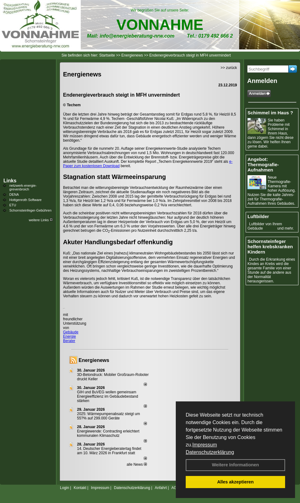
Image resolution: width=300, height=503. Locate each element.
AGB (175, 488)
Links (9, 180)
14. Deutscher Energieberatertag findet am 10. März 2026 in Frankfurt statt (109, 450)
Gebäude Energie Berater (70, 336)
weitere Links (41, 220)
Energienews (94, 360)
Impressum (204, 444)
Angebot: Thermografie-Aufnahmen (263, 164)
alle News (137, 464)
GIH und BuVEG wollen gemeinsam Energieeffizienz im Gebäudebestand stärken (107, 396)
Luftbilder (258, 216)
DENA (14, 194)
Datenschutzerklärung (210, 452)
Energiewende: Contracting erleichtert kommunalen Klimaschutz (108, 433)
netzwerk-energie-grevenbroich (23, 187)
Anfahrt (161, 488)
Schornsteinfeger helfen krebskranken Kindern (270, 246)
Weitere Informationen (235, 464)
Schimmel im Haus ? (270, 112)
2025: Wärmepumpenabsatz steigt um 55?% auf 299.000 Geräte (108, 416)
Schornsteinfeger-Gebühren (30, 210)
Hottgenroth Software (25, 200)
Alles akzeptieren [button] (235, 481)
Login (64, 488)
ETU (12, 205)
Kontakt (80, 488)
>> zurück (228, 68)
